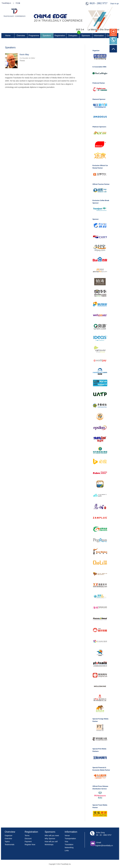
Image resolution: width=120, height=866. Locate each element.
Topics (7, 842)
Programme (34, 35)
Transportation (70, 839)
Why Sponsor (50, 839)
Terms (27, 836)
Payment (28, 842)
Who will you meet (52, 836)
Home (7, 35)
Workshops (49, 845)
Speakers (47, 35)
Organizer (8, 836)
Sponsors (86, 35)
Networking (69, 848)
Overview (21, 35)
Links (67, 851)
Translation (69, 845)
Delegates (72, 35)
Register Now (30, 845)
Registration (59, 35)
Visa (66, 842)
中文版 (18, 3)
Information (99, 35)
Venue (67, 836)
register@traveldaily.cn (104, 846)
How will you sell (51, 842)
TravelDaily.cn (6, 3)
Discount (28, 839)
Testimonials (9, 845)
